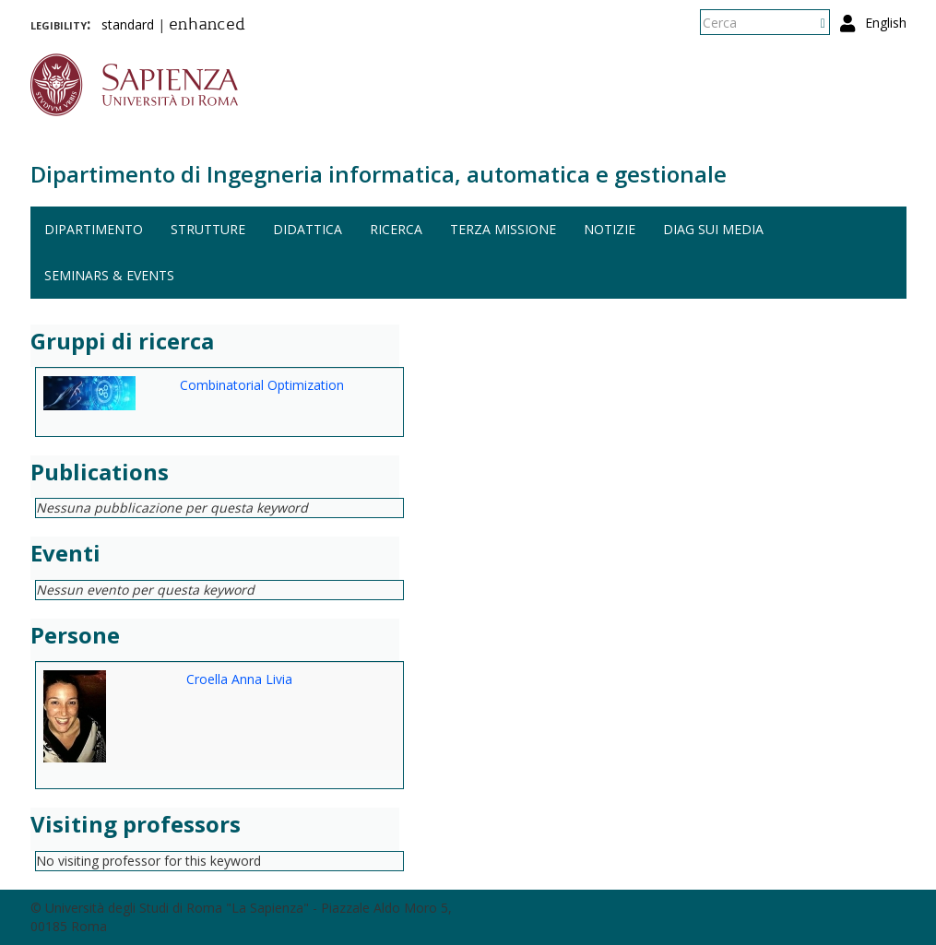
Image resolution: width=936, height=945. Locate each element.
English (885, 22)
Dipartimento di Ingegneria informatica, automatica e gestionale (378, 174)
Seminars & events (109, 275)
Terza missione (503, 229)
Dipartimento (93, 229)
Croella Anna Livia (239, 679)
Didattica (307, 229)
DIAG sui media (713, 229)
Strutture (208, 229)
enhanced (207, 26)
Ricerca (396, 229)
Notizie (609, 229)
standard (127, 24)
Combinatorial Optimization (262, 385)
